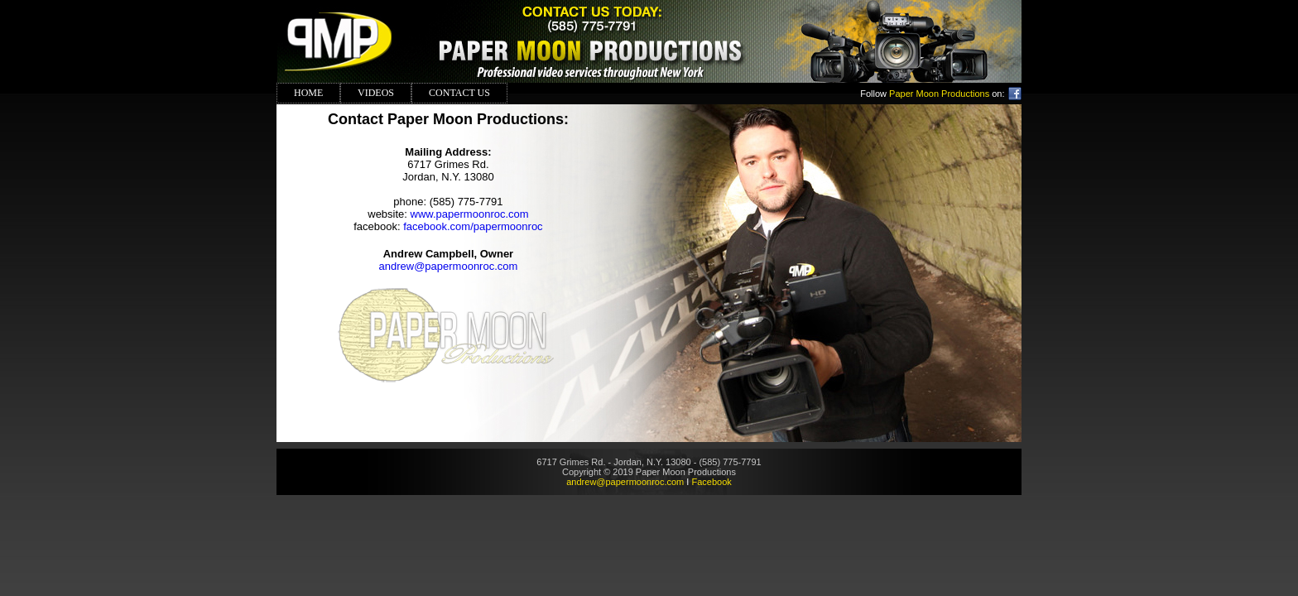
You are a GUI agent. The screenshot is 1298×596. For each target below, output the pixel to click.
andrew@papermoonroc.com (448, 266)
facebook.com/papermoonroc (472, 226)
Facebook (711, 482)
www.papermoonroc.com (470, 214)
